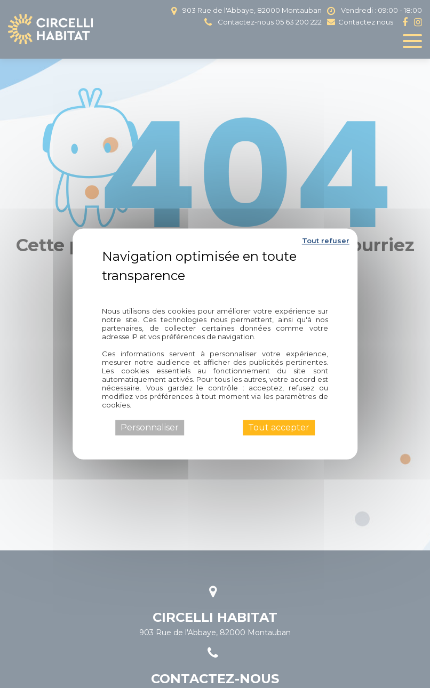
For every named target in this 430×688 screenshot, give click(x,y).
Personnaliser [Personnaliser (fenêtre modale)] (150, 427)
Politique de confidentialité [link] (215, 290)
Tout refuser (325, 240)
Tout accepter (278, 427)
